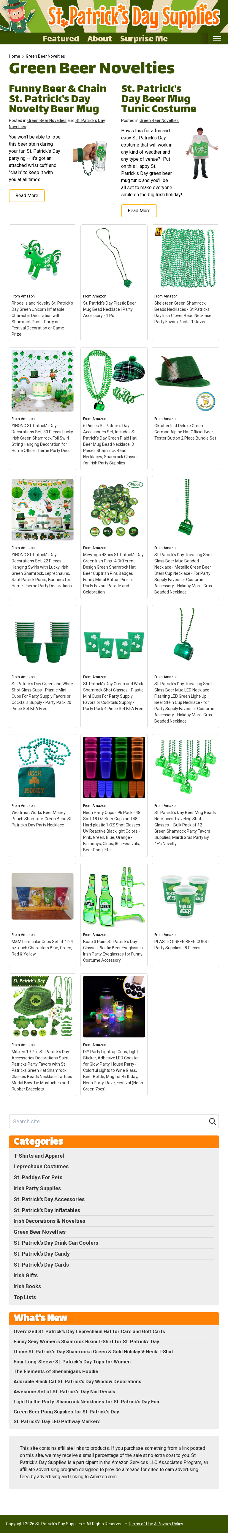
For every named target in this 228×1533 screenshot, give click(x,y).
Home (14, 56)
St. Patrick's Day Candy (42, 1254)
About (99, 38)
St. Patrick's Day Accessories (49, 1199)
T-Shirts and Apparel (39, 1156)
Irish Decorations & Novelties (49, 1221)
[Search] (212, 1121)
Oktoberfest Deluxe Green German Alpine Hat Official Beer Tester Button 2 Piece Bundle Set (185, 431)
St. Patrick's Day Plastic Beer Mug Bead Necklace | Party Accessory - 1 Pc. (109, 309)
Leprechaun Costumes (41, 1166)
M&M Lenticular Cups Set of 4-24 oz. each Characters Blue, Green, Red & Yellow (42, 947)
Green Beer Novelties (45, 56)
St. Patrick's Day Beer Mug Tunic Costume (158, 100)
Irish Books (27, 1286)
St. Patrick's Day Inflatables (47, 1210)
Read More (26, 195)
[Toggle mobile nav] (217, 38)
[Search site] (108, 1121)
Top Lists (25, 1297)
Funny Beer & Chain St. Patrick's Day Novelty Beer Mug (58, 100)
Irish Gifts (26, 1275)
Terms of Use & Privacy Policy (155, 1523)
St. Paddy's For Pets (38, 1177)
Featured (60, 38)
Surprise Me (144, 38)
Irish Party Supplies (37, 1188)
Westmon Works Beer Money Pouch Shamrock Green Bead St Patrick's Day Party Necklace (42, 818)
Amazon (28, 296)
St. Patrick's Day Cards (41, 1265)
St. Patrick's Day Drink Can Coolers (56, 1243)
